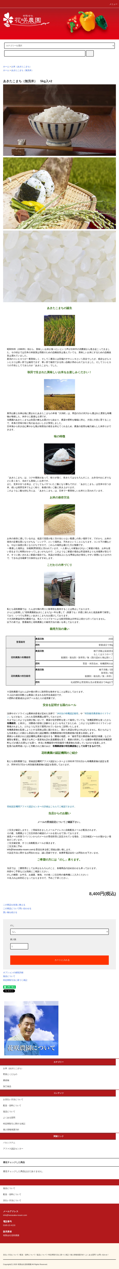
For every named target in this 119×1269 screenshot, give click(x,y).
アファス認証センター (13, 1149)
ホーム (6, 67)
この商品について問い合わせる (17, 908)
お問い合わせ (102, 1255)
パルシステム (9, 1143)
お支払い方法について (13, 1099)
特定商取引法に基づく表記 (15, 980)
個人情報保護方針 (11, 1130)
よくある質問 (9, 1118)
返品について (9, 976)
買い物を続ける (10, 912)
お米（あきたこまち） (21, 67)
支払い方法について (10, 1255)
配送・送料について (12, 1105)
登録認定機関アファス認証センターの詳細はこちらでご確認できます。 (41, 806)
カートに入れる (59, 960)
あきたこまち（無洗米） (22, 70)
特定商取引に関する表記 (14, 1124)
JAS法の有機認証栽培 (67, 713)
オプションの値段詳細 (13, 972)
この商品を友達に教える (14, 905)
